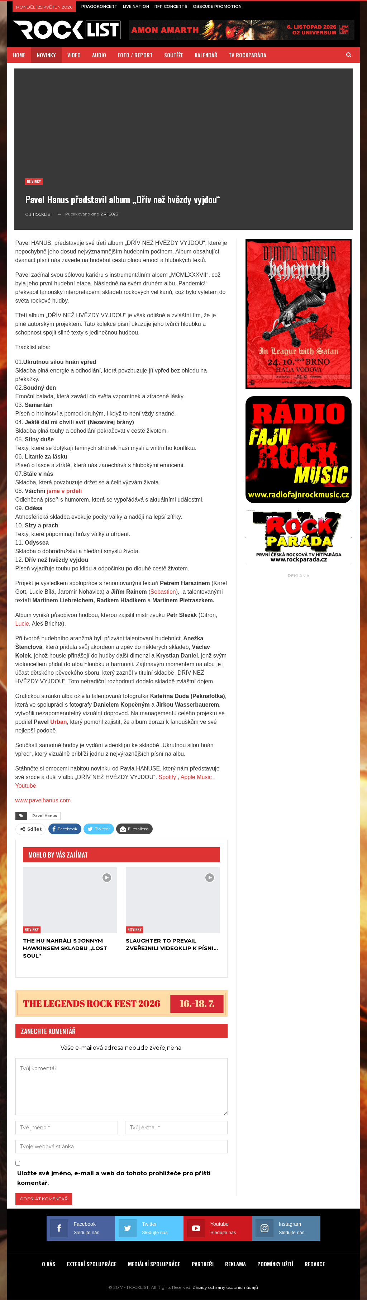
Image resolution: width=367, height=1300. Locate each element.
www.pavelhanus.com (43, 800)
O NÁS (48, 1264)
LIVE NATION (136, 6)
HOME (19, 55)
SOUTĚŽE (173, 55)
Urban (58, 722)
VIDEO (74, 55)
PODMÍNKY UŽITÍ (275, 1264)
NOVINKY (46, 55)
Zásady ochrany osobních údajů (225, 1287)
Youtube (25, 786)
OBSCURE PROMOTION (217, 6)
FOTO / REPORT (135, 55)
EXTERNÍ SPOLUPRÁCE (91, 1264)
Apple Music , (198, 777)
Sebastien (163, 592)
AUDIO (99, 55)
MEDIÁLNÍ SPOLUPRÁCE (154, 1264)
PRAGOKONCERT (99, 6)
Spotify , (168, 777)
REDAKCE (315, 1264)
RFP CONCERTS (170, 6)
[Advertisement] (298, 625)
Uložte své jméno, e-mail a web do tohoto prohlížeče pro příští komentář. (114, 1178)
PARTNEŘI (203, 1264)
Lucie (22, 624)
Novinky (34, 181)
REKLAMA (235, 1264)
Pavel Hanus (44, 815)
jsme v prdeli (64, 491)
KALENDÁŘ (206, 55)
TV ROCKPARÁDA (247, 55)
